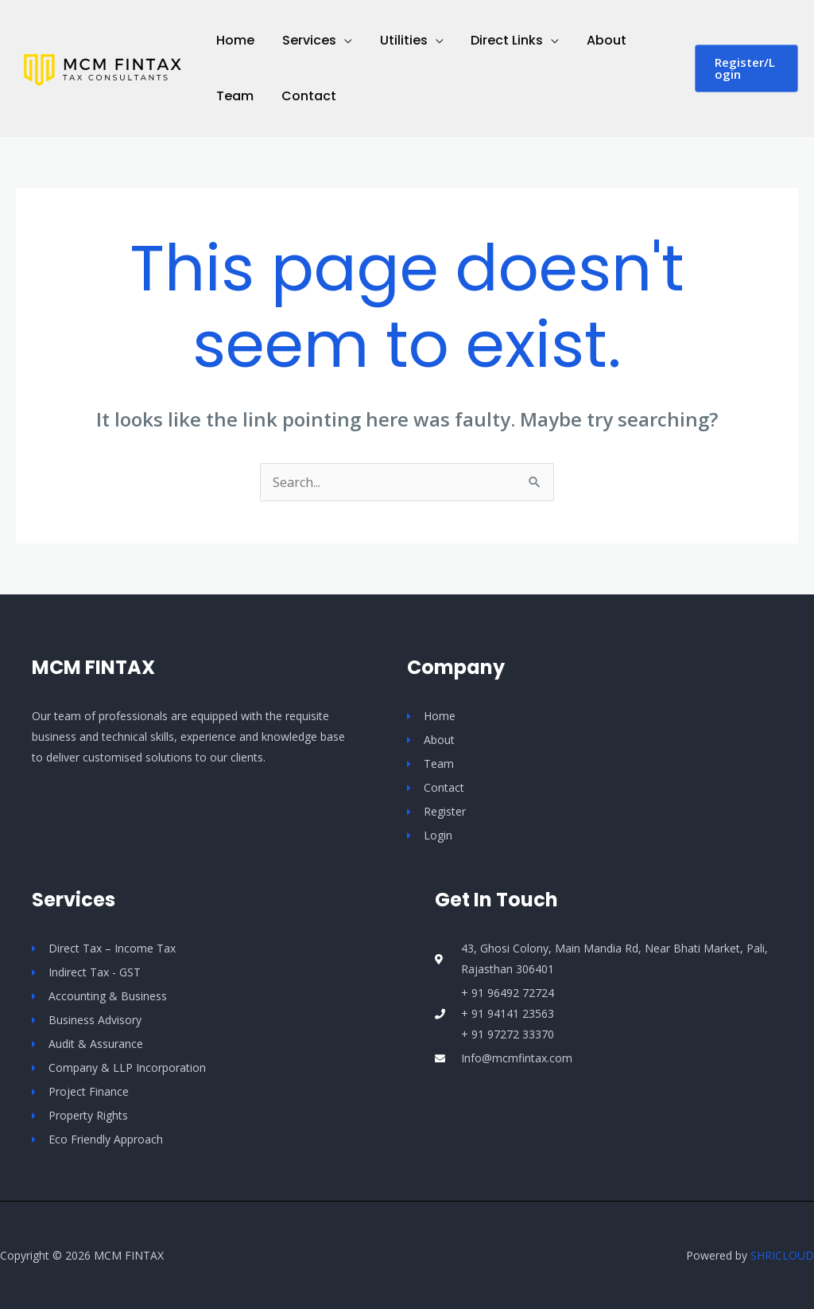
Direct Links (499, 40)
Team (234, 96)
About (597, 40)
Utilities (398, 40)
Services (306, 40)
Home (234, 40)
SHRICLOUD (782, 1255)
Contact (305, 96)
